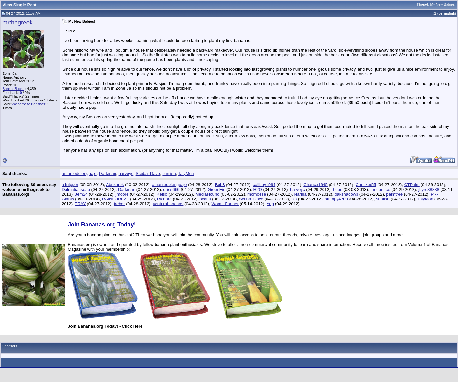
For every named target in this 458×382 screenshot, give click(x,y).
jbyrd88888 (428, 189)
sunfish (169, 173)
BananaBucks (13, 89)
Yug (270, 203)
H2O (257, 189)
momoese (256, 194)
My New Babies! (442, 4)
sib (294, 199)
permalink (446, 13)
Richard (164, 199)
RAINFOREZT (115, 199)
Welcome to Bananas (28, 104)
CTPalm (412, 184)
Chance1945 (315, 184)
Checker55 (366, 184)
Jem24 (81, 194)
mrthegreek (17, 22)
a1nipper (70, 184)
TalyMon (186, 173)
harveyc (126, 173)
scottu (205, 199)
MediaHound (207, 194)
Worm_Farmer (225, 203)
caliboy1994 (264, 184)
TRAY (80, 203)
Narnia (300, 194)
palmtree (394, 194)
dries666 (171, 189)
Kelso (162, 194)
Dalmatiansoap (76, 189)
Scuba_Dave (148, 173)
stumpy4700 (336, 199)
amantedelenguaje (79, 173)
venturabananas (168, 203)
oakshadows (346, 194)
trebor (119, 203)
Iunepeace (380, 189)
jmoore (122, 194)
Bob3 (220, 184)
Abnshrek (115, 184)
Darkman (107, 173)
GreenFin (217, 189)
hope (338, 189)
